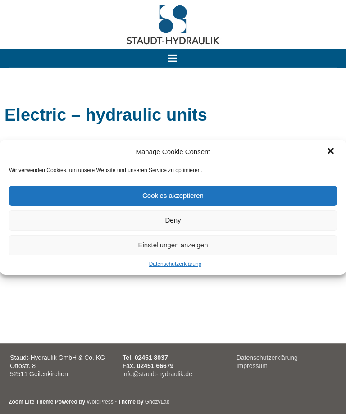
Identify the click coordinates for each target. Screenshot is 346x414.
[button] (331, 151)
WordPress (100, 402)
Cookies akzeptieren (173, 195)
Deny (173, 220)
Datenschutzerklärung (175, 264)
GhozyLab (157, 402)
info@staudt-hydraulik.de (157, 374)
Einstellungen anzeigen (173, 245)
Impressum (252, 365)
